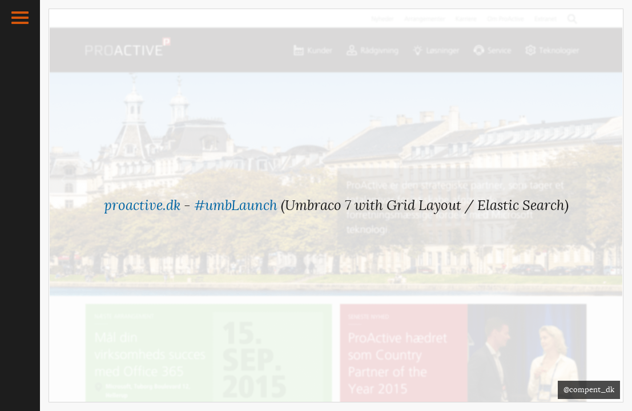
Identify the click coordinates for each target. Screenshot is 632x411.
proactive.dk (142, 205)
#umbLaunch (235, 205)
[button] (20, 17)
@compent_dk (588, 389)
